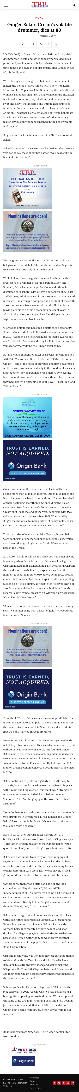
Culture (39, 18)
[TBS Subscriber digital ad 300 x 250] (27, 188)
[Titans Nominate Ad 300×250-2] (27, 231)
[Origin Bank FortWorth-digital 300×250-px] (27, 460)
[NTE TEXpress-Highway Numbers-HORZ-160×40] (23, 1050)
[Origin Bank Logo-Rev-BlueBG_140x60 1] (23, 1061)
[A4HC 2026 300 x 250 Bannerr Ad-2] (27, 417)
